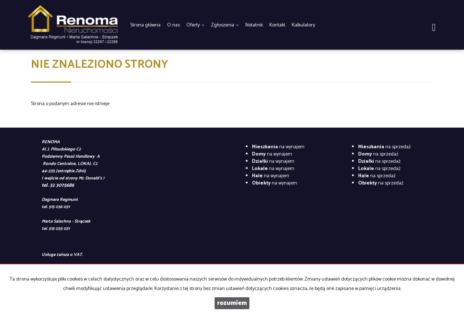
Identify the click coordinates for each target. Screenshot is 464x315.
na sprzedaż (384, 147)
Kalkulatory (303, 25)
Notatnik (254, 25)
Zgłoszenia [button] (225, 25)
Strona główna (145, 25)
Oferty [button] (195, 25)
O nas (173, 25)
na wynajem (278, 147)
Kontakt (277, 25)
